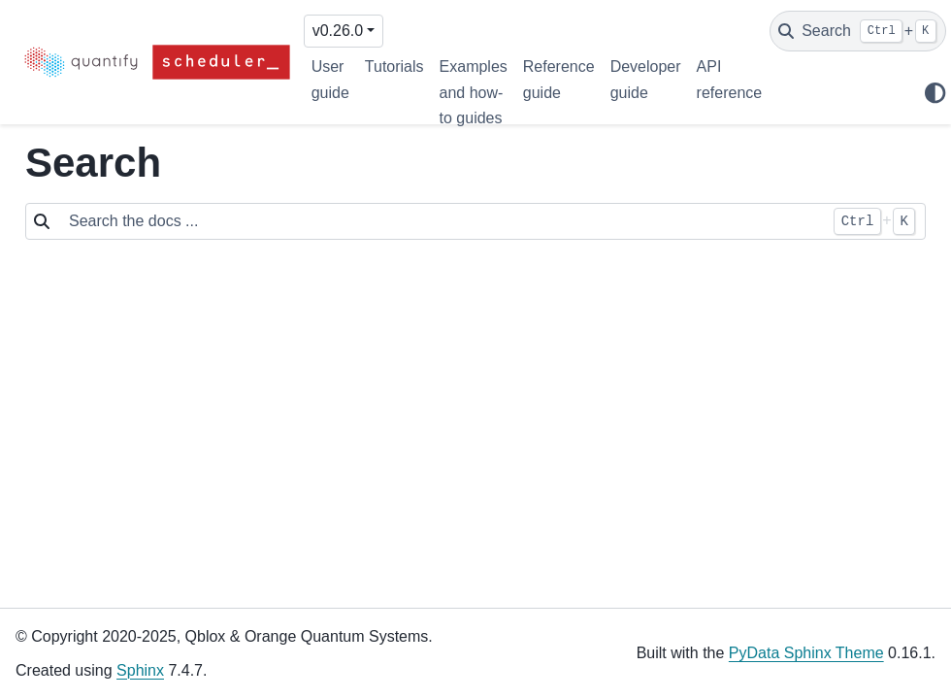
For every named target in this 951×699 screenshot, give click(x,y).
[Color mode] (934, 93)
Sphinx (140, 670)
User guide (330, 79)
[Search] (858, 31)
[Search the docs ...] (441, 221)
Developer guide (645, 79)
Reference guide (559, 79)
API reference (730, 79)
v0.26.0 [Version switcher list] (337, 30)
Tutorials (394, 66)
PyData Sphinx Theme (806, 653)
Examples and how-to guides (474, 92)
